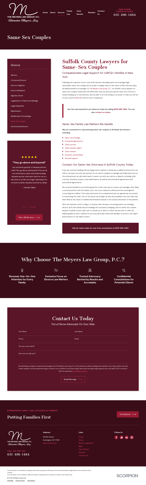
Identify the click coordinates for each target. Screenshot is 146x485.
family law (78, 98)
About (81, 440)
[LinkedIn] (127, 437)
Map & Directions (50, 443)
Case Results (84, 449)
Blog (80, 446)
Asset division (70, 151)
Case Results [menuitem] (80, 12)
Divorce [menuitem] (61, 12)
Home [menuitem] (45, 12)
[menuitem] (29, 75)
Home (81, 437)
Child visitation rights (73, 148)
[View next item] (33, 207)
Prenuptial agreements (74, 141)
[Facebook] (116, 437)
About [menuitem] (52, 12)
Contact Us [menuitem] (101, 12)
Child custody (70, 144)
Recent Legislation (86, 443)
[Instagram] (132, 437)
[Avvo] (121, 437)
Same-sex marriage (72, 138)
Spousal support (71, 158)
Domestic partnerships (74, 155)
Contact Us (83, 455)
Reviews (82, 452)
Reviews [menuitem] (91, 12)
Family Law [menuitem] (69, 12)
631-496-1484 (125, 15)
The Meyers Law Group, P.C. (100, 88)
